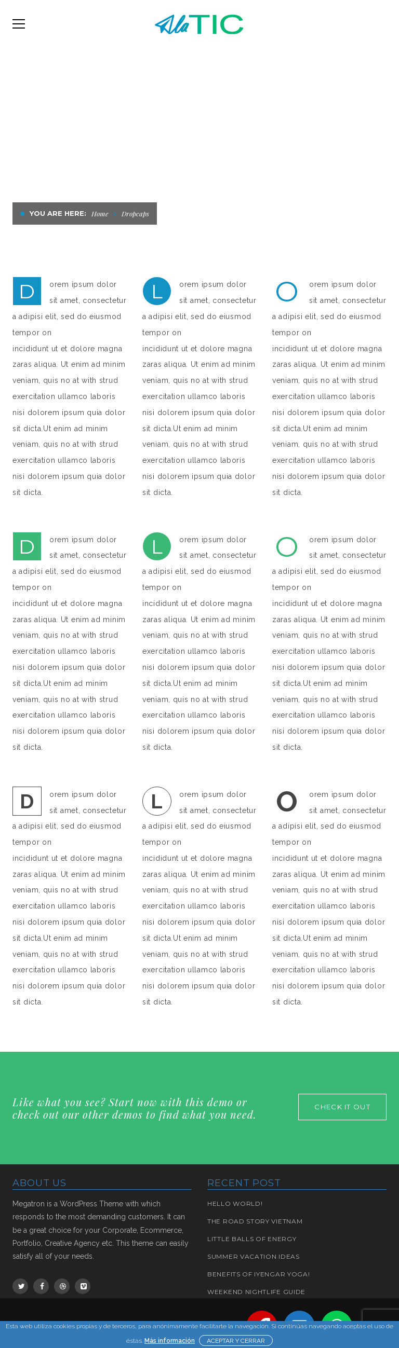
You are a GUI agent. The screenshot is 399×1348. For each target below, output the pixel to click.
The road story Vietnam (254, 1221)
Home (100, 213)
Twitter (21, 1286)
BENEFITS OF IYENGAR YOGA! (258, 1274)
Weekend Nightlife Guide (256, 1292)
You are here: (58, 213)
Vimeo (84, 1286)
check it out (342, 1107)
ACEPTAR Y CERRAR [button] (236, 1340)
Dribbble (63, 1286)
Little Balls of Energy (251, 1239)
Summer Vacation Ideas (253, 1256)
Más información (169, 1340)
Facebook (42, 1286)
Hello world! (234, 1203)
